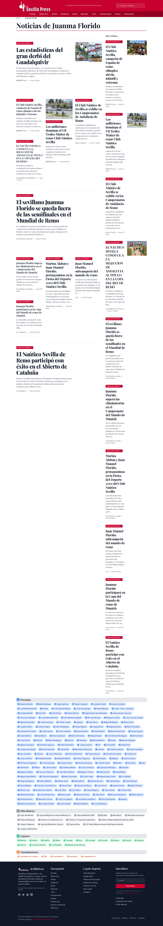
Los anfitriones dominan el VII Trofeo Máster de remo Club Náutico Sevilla (59, 134)
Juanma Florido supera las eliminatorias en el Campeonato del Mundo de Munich (29, 267)
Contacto (86, 892)
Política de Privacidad (91, 879)
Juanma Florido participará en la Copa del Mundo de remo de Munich (29, 310)
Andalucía (65, 14)
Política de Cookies (90, 883)
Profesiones (129, 14)
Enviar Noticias (121, 904)
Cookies (124, 918)
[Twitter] (23, 895)
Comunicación (105, 14)
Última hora (43, 14)
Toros (94, 14)
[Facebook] (19, 895)
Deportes (84, 14)
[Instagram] (27, 895)
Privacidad (116, 918)
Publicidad (120, 898)
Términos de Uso (89, 886)
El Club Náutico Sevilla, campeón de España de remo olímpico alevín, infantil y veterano (29, 109)
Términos (132, 918)
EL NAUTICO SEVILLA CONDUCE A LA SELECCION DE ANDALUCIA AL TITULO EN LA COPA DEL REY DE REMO (29, 153)
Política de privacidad (132, 893)
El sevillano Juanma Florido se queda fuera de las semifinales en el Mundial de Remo (115, 338)
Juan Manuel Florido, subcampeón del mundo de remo (86, 269)
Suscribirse (130, 886)
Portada (32, 14)
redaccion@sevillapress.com (43, 919)
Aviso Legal (87, 889)
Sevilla (54, 14)
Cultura (118, 14)
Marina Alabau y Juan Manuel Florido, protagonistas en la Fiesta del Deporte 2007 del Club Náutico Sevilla (59, 275)
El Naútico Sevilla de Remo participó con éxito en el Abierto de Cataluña (115, 654)
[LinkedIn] (31, 895)
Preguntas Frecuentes (124, 901)
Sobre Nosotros (89, 873)
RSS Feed (54, 908)
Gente (74, 14)
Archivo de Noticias (58, 905)
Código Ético (88, 876)
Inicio (18, 18)
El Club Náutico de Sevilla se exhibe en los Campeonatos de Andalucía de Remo (88, 113)
